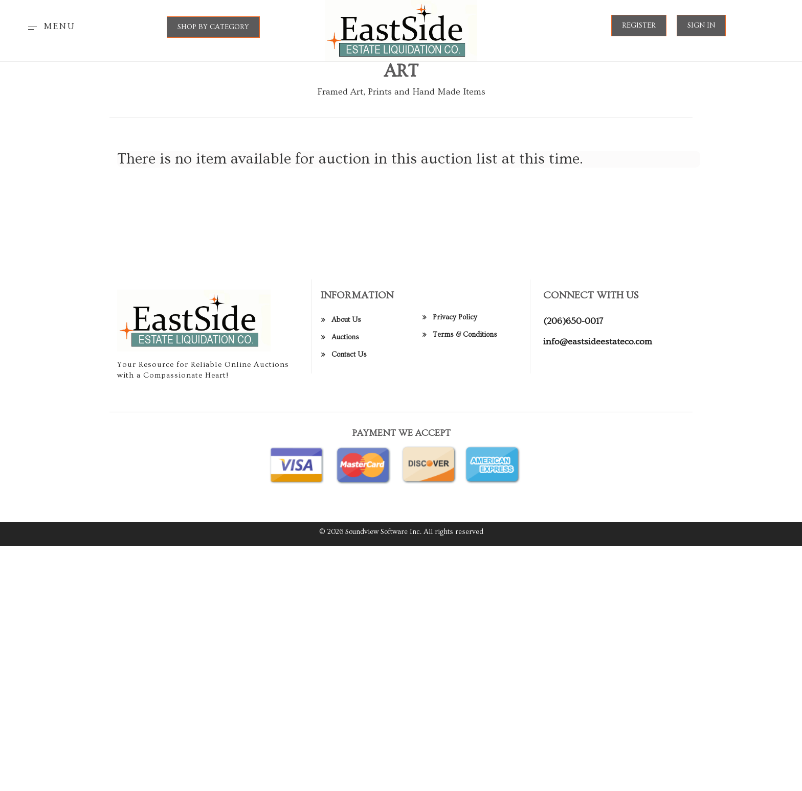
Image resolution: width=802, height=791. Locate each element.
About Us (346, 327)
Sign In (701, 25)
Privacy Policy (455, 324)
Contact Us (349, 362)
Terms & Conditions (465, 341)
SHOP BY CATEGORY (213, 27)
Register (639, 25)
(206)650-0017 (573, 328)
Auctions (345, 344)
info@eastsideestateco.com (597, 348)
